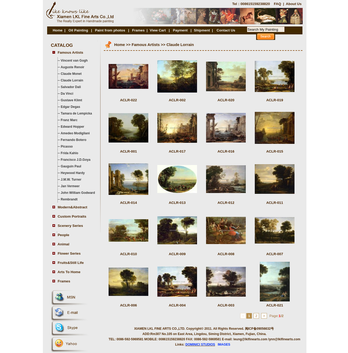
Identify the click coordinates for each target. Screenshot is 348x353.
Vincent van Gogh (74, 60)
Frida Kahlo (69, 153)
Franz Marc (69, 120)
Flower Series (69, 253)
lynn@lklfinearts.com (284, 339)
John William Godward (78, 193)
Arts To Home (68, 272)
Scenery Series (70, 226)
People (63, 235)
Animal (63, 244)
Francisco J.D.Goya (75, 160)
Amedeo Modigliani (75, 133)
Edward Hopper (72, 127)
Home (58, 30)
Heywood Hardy (73, 173)
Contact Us (226, 30)
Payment (181, 30)
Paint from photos (110, 30)
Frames (138, 30)
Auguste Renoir (72, 67)
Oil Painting (78, 30)
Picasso (67, 146)
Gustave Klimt (71, 100)
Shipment (202, 30)
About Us (293, 4)
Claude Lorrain (72, 80)
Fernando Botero (73, 140)
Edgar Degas (70, 107)
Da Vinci (67, 93)
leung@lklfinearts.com (250, 339)
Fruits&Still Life (71, 263)
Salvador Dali (71, 87)
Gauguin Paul (71, 166)
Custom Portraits (72, 216)
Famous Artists (70, 52)
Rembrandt (69, 199)
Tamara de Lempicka (76, 113)
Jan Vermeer (70, 186)
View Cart (158, 30)
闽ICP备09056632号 (259, 329)
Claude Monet (71, 74)
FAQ (277, 4)
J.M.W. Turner (71, 179)
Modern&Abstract (72, 207)
